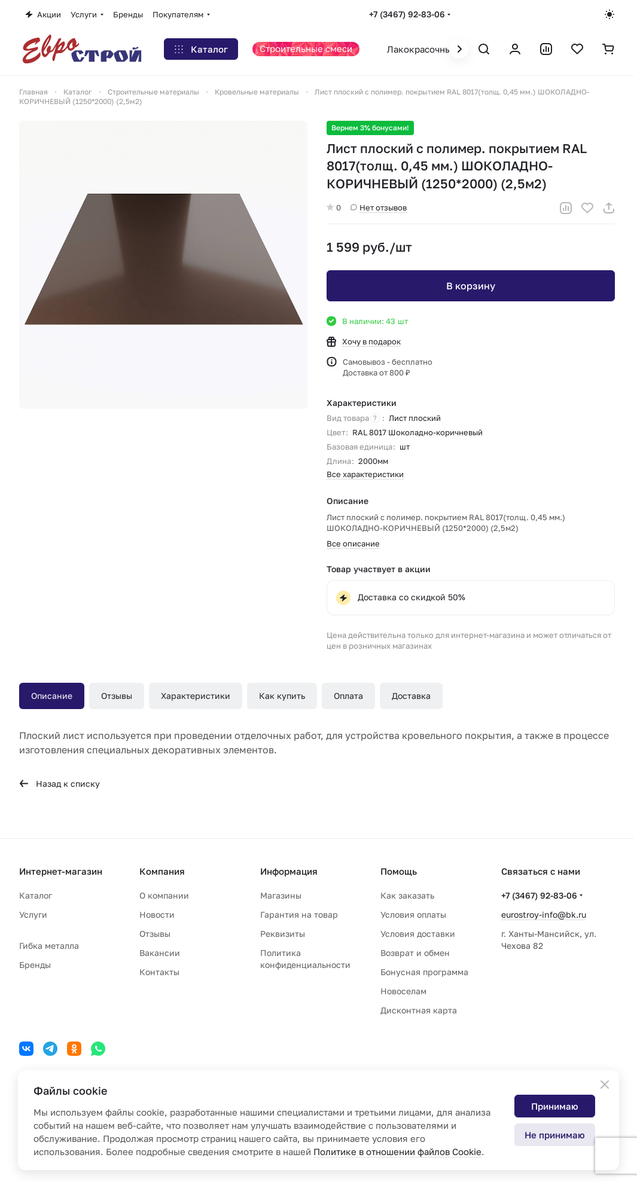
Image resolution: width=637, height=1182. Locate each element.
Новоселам (403, 991)
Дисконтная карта (418, 1010)
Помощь (398, 871)
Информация (289, 871)
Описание (51, 696)
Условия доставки (417, 934)
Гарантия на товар (299, 914)
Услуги (33, 914)
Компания (162, 871)
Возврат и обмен (415, 953)
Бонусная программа (424, 972)
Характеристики (195, 696)
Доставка (411, 696)
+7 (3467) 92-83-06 (407, 14)
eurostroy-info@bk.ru (543, 914)
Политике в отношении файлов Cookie (397, 1151)
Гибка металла (49, 945)
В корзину (470, 286)
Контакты (159, 972)
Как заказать (407, 895)
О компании (164, 895)
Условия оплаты (413, 914)
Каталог (35, 895)
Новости (157, 914)
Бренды (35, 965)
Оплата (348, 696)
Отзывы (116, 696)
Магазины (280, 895)
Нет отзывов (378, 207)
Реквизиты (282, 934)
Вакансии (159, 953)
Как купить (282, 696)
